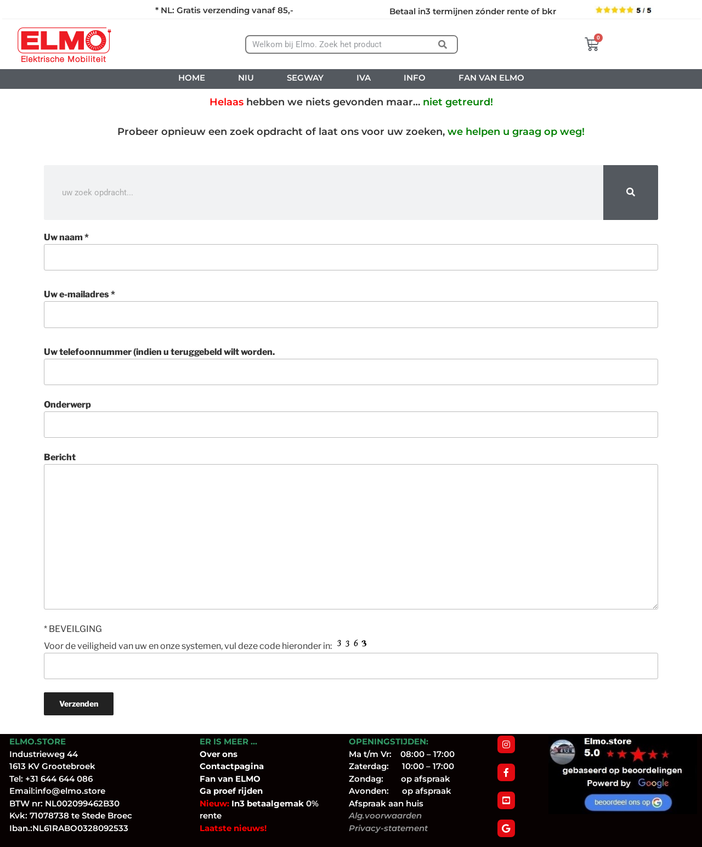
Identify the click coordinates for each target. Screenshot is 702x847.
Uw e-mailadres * (351, 308)
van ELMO (238, 778)
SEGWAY (305, 77)
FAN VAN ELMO (491, 77)
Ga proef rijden (231, 791)
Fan (208, 778)
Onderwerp (351, 418)
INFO (415, 77)
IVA (363, 77)
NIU (246, 77)
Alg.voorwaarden (385, 815)
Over (211, 754)
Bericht (351, 530)
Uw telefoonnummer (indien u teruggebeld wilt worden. (351, 366)
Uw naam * (351, 251)
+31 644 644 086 (59, 778)
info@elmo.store (70, 791)
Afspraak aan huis (386, 803)
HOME (191, 77)
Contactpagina (232, 766)
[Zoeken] (443, 44)
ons (229, 754)
